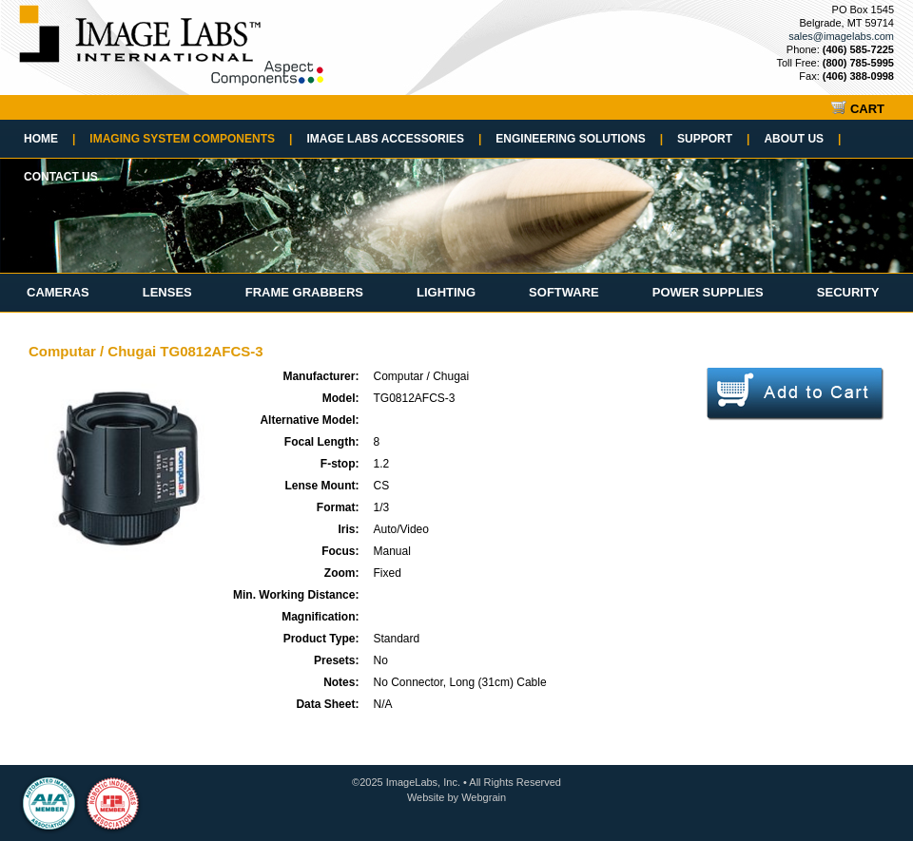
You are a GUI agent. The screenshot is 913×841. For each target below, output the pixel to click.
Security (848, 292)
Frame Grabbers (304, 292)
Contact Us (61, 176)
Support (713, 138)
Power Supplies (708, 292)
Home (49, 138)
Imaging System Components (190, 138)
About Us (802, 138)
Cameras (58, 292)
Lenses (167, 292)
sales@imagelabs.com (841, 36)
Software (564, 292)
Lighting (446, 292)
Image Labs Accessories (393, 138)
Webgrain (483, 797)
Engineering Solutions (579, 138)
